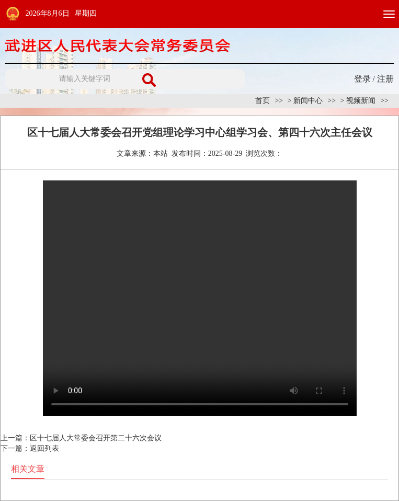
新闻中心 (308, 101)
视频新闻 (360, 101)
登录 (362, 78)
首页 (262, 101)
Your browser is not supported (200, 298)
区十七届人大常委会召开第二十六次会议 (96, 438)
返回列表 (44, 448)
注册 (385, 78)
